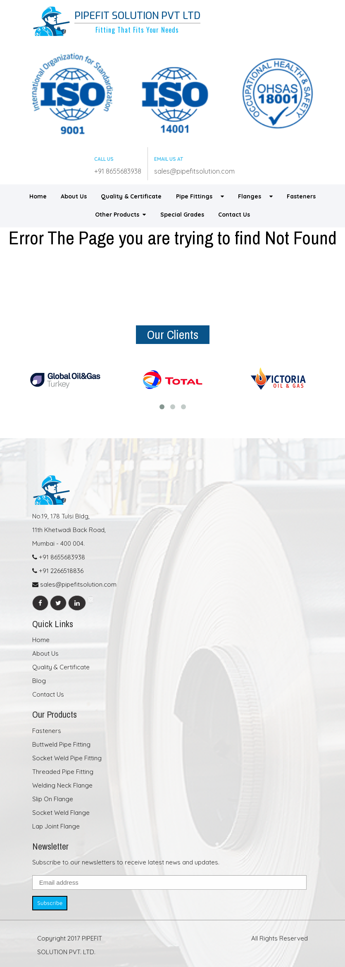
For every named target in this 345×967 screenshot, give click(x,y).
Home (38, 196)
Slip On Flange (52, 799)
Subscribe (49, 902)
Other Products (120, 214)
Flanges (255, 196)
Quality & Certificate (131, 196)
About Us (74, 196)
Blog (39, 681)
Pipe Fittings (200, 196)
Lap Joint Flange (56, 826)
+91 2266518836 (57, 571)
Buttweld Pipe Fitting (61, 744)
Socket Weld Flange (61, 813)
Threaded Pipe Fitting (62, 772)
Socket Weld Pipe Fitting (67, 758)
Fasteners (301, 196)
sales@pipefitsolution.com (194, 171)
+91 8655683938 (117, 171)
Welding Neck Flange (62, 785)
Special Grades (182, 214)
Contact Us (234, 214)
